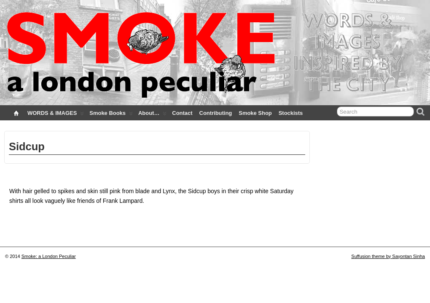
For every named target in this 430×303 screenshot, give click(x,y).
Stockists (291, 113)
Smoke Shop (255, 113)
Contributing (215, 113)
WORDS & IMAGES (55, 115)
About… (152, 115)
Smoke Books (111, 115)
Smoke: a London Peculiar (49, 256)
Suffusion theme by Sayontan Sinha (388, 256)
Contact (182, 113)
